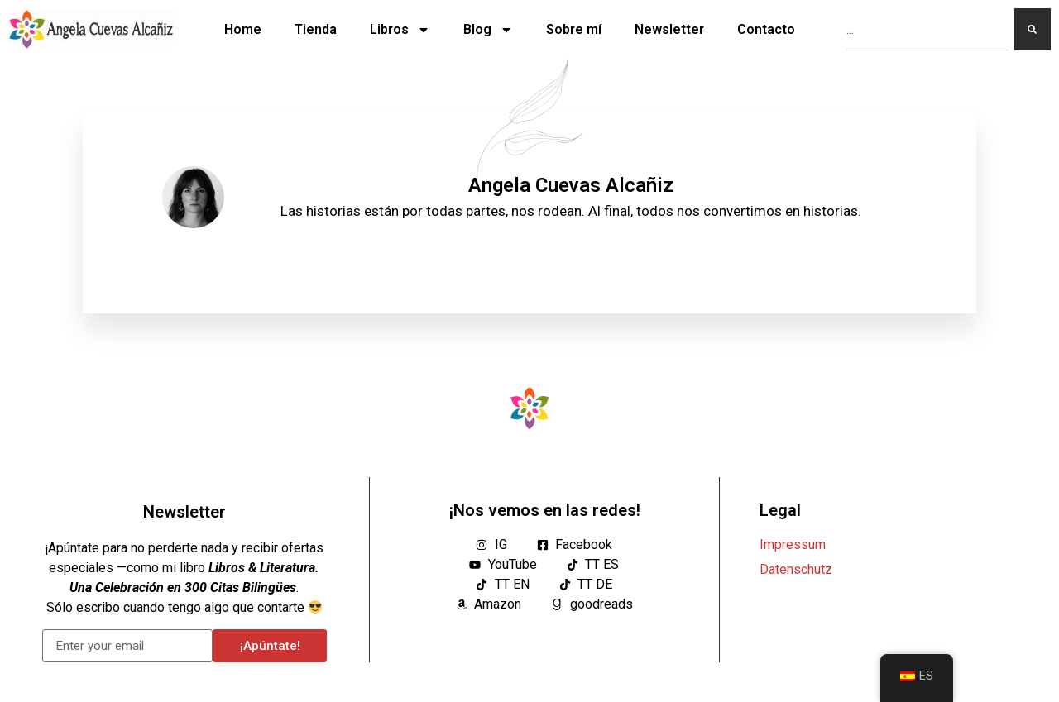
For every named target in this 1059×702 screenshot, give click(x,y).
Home (242, 29)
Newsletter (669, 29)
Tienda (316, 29)
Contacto (766, 29)
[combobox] (927, 29)
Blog (488, 30)
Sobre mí (573, 29)
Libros (400, 30)
